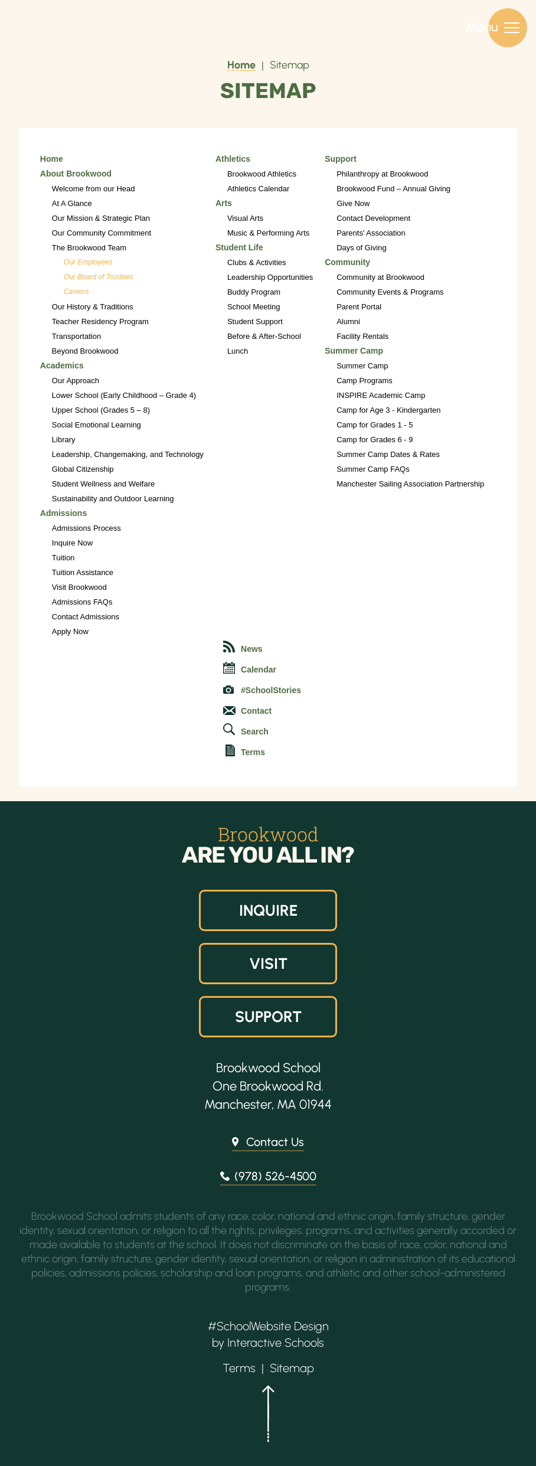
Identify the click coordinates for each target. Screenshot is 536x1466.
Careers (76, 292)
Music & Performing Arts (268, 232)
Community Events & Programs (389, 292)
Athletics (232, 159)
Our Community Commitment (101, 232)
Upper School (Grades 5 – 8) (101, 410)
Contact (247, 711)
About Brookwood (76, 173)
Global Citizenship (83, 469)
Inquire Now (72, 542)
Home (241, 65)
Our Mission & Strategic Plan (101, 218)
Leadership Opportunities (270, 277)
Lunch (237, 351)
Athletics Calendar (258, 188)
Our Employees (88, 262)
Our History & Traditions (92, 306)
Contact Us (275, 1142)
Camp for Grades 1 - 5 (374, 424)
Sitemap (289, 65)
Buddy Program (253, 292)
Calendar (249, 668)
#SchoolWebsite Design (268, 1326)
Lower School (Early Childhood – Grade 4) (124, 395)
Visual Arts (245, 218)
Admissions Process (86, 528)
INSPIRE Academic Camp (380, 395)
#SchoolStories (262, 690)
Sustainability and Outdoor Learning (113, 498)
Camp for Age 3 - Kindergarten (388, 410)
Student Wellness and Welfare (103, 483)
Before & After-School (264, 336)
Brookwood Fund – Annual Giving (393, 188)
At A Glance (72, 203)
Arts (223, 203)
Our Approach (75, 380)
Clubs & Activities (256, 262)
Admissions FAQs (82, 601)
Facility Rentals (362, 336)
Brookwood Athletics (261, 173)
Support (341, 159)
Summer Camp (354, 350)
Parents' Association (371, 232)
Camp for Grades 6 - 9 (374, 439)
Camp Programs (364, 380)
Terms (245, 751)
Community (347, 262)
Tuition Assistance (82, 572)
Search (246, 729)
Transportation (76, 336)
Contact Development (373, 218)
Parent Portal (358, 306)
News (243, 647)
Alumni (348, 321)
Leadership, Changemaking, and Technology (128, 454)
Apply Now (70, 631)
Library (64, 439)
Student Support (255, 321)
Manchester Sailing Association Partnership (410, 483)
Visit (268, 963)
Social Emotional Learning (96, 424)
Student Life (239, 247)
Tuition (63, 557)
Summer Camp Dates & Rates (388, 454)
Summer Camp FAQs (373, 469)
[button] (268, 1418)
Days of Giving (361, 247)
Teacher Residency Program (100, 321)
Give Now (353, 203)
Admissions (63, 513)
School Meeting (253, 306)
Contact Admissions (85, 616)
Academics (62, 365)
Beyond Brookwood (85, 351)
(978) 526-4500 (275, 1176)
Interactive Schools (275, 1343)
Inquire (268, 910)
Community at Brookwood (380, 277)
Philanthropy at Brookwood (382, 173)
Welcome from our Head (93, 188)
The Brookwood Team (89, 247)
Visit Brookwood (79, 587)
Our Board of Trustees (98, 277)
